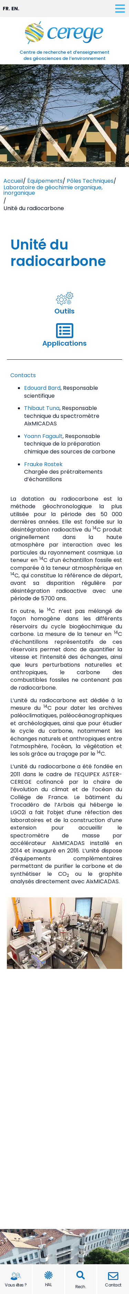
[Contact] (113, 1276)
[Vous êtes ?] (16, 1276)
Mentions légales (64, 1238)
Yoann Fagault (43, 436)
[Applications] (64, 330)
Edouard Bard (42, 388)
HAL (48, 1284)
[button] (80, 1275)
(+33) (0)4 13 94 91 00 (70, 1167)
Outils (64, 311)
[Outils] (64, 298)
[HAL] (48, 1275)
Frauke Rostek (43, 464)
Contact (113, 1285)
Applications (64, 343)
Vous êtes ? (16, 1285)
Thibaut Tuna (42, 408)
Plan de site (64, 1254)
